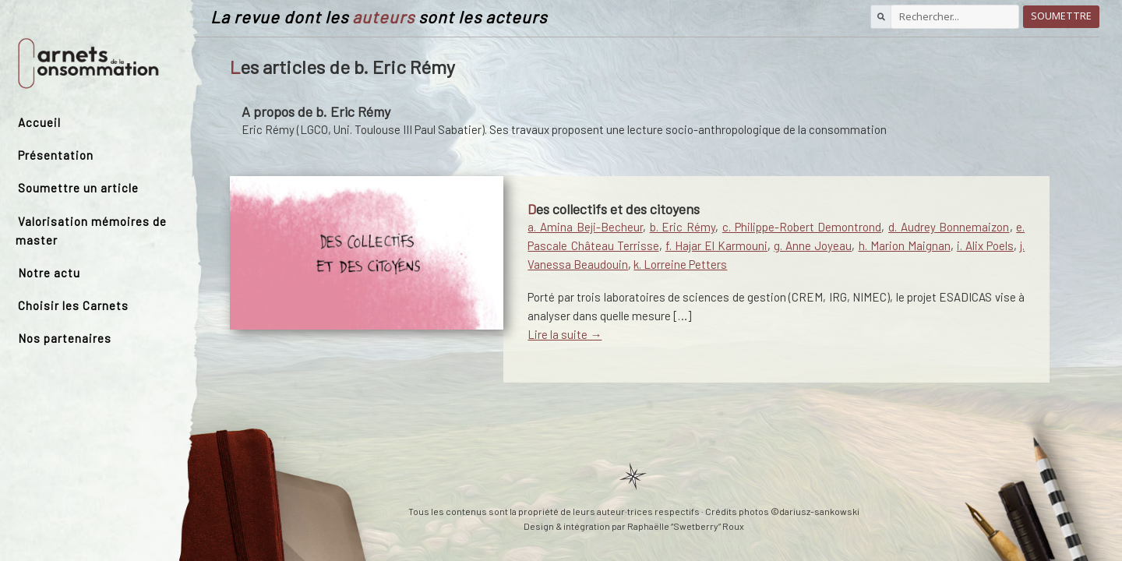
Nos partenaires (64, 338)
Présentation (56, 155)
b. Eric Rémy (682, 227)
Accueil (39, 122)
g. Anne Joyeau (813, 245)
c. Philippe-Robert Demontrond (801, 227)
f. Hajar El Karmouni (716, 245)
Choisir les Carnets (73, 305)
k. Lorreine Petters (680, 264)
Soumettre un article (78, 188)
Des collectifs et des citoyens (613, 208)
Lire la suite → (564, 334)
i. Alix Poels (985, 245)
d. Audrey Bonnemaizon (948, 227)
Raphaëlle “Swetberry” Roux (685, 525)
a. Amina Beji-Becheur (584, 227)
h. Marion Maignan (905, 245)
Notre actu (49, 273)
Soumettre (1061, 16)
